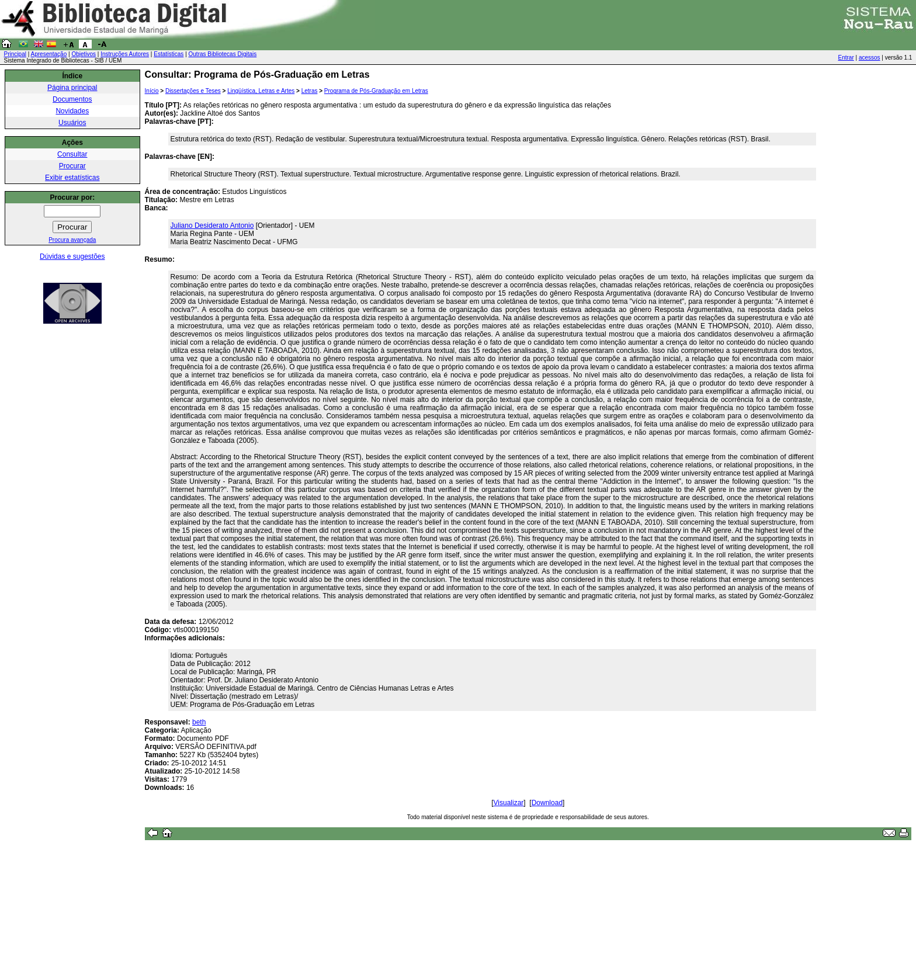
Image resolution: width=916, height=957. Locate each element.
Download (547, 803)
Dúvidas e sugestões (72, 256)
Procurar (72, 166)
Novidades (72, 111)
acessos (869, 57)
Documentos (72, 99)
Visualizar (509, 803)
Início (152, 91)
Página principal (72, 88)
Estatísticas (168, 54)
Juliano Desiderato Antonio (212, 225)
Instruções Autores (124, 54)
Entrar (846, 57)
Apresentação (49, 54)
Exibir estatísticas (72, 178)
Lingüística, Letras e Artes (260, 91)
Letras (309, 91)
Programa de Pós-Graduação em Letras (376, 91)
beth (199, 722)
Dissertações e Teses (193, 91)
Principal (15, 54)
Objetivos (83, 54)
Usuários (72, 123)
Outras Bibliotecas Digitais (223, 54)
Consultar (72, 154)
